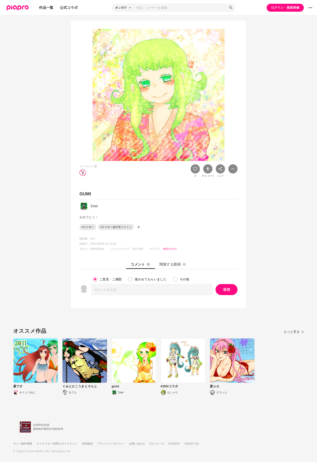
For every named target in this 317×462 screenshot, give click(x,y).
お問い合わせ (137, 443)
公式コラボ (69, 7)
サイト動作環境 (22, 443)
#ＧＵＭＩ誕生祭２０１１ (116, 227)
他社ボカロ (170, 248)
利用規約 (87, 443)
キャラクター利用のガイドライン (57, 443)
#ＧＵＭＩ (88, 227)
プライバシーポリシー (110, 443)
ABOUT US (191, 443)
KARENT (174, 443)
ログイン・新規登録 (285, 7)
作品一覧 (46, 7)
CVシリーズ (156, 443)
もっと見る (294, 331)
